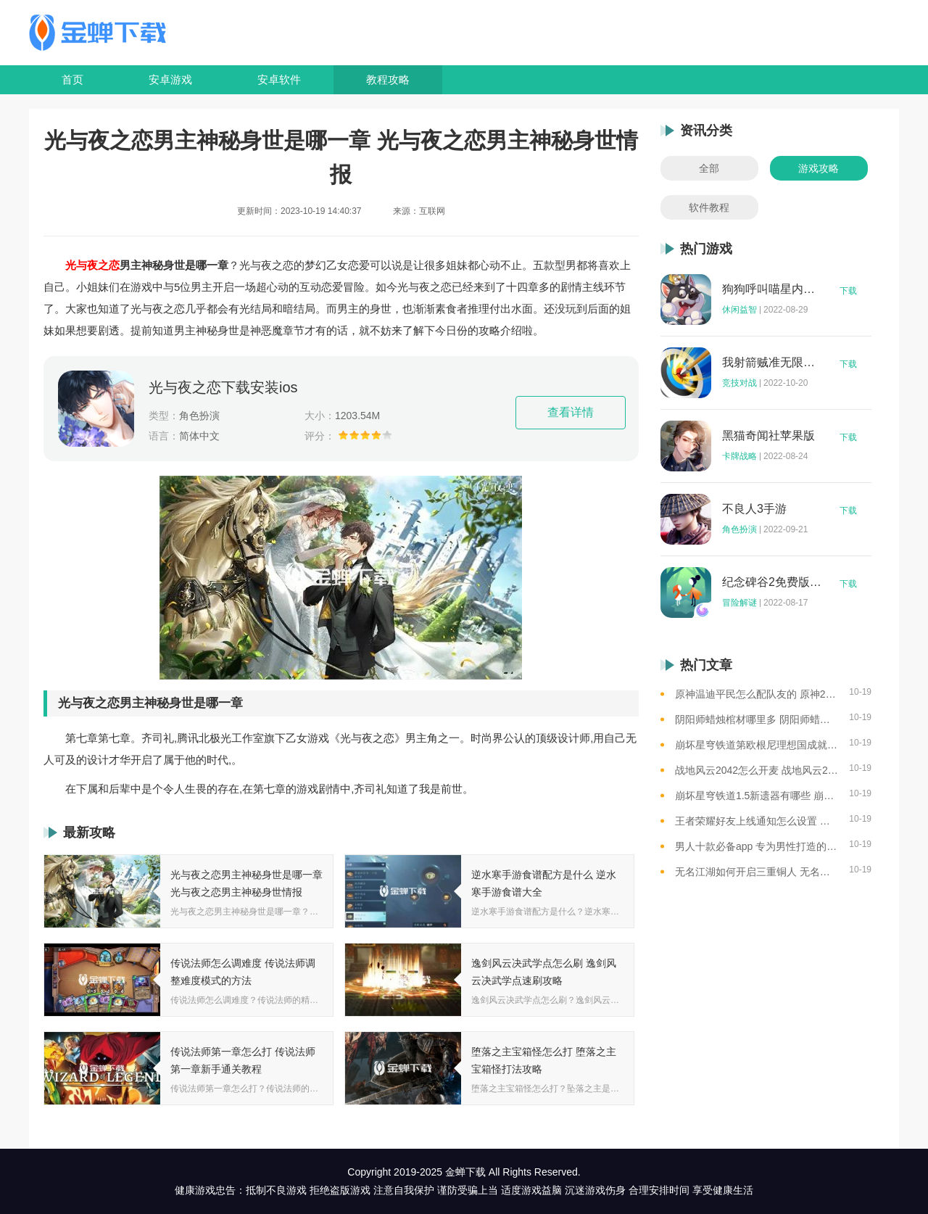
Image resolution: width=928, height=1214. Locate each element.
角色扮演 (739, 529)
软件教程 (709, 207)
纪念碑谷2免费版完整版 (772, 582)
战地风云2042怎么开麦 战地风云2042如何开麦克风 (756, 770)
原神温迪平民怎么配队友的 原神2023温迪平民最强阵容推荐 (756, 694)
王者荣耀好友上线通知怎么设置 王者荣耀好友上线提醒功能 (756, 821)
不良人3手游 (754, 509)
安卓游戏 (170, 79)
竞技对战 (739, 383)
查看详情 (570, 412)
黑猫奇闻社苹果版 (768, 436)
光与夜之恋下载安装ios (223, 387)
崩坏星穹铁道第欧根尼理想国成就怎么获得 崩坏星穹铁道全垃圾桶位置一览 (756, 745)
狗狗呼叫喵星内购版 (772, 289)
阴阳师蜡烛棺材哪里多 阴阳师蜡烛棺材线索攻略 (756, 719)
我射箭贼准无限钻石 (772, 362)
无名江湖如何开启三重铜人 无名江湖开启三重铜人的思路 (756, 872)
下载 (848, 291)
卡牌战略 (739, 456)
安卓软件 (279, 79)
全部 (709, 168)
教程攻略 (388, 79)
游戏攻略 (818, 168)
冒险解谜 (739, 603)
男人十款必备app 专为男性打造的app (756, 846)
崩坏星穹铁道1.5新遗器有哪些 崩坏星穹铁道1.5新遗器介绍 (756, 795)
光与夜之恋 (92, 265)
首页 (72, 79)
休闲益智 (739, 310)
